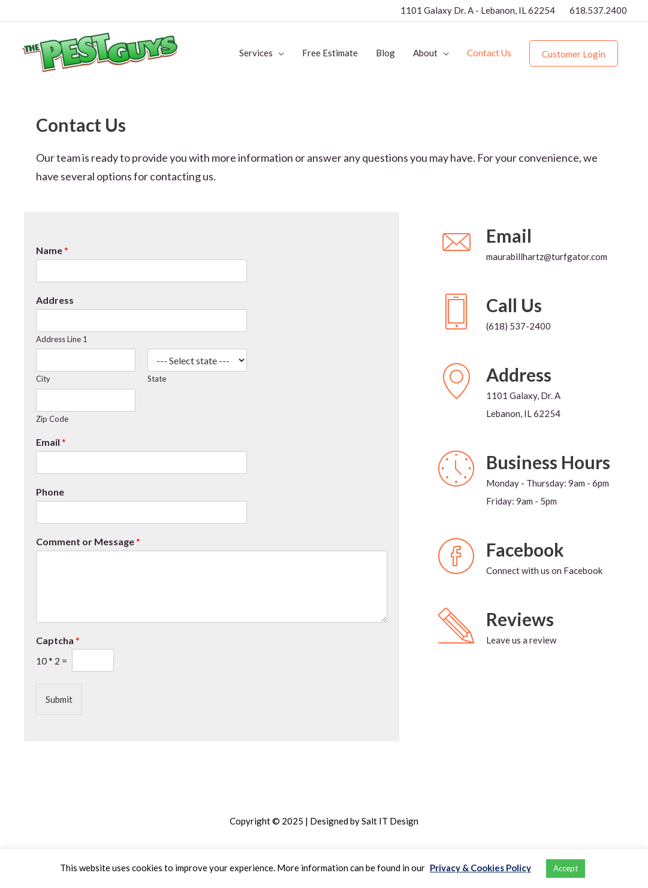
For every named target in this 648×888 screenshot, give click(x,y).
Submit (59, 699)
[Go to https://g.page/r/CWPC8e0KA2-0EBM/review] (462, 640)
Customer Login (573, 54)
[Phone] (141, 512)
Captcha (58, 640)
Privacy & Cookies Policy (480, 867)
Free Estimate (330, 52)
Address (55, 300)
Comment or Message (88, 541)
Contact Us (489, 52)
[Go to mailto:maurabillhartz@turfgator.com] (462, 256)
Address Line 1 (62, 339)
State (156, 378)
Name (52, 250)
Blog (385, 52)
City (43, 378)
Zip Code (52, 419)
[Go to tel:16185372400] (462, 326)
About (425, 52)
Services (256, 52)
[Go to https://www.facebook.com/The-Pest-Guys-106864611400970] (462, 570)
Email (51, 442)
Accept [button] (565, 868)
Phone (50, 491)
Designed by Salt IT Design (364, 820)
